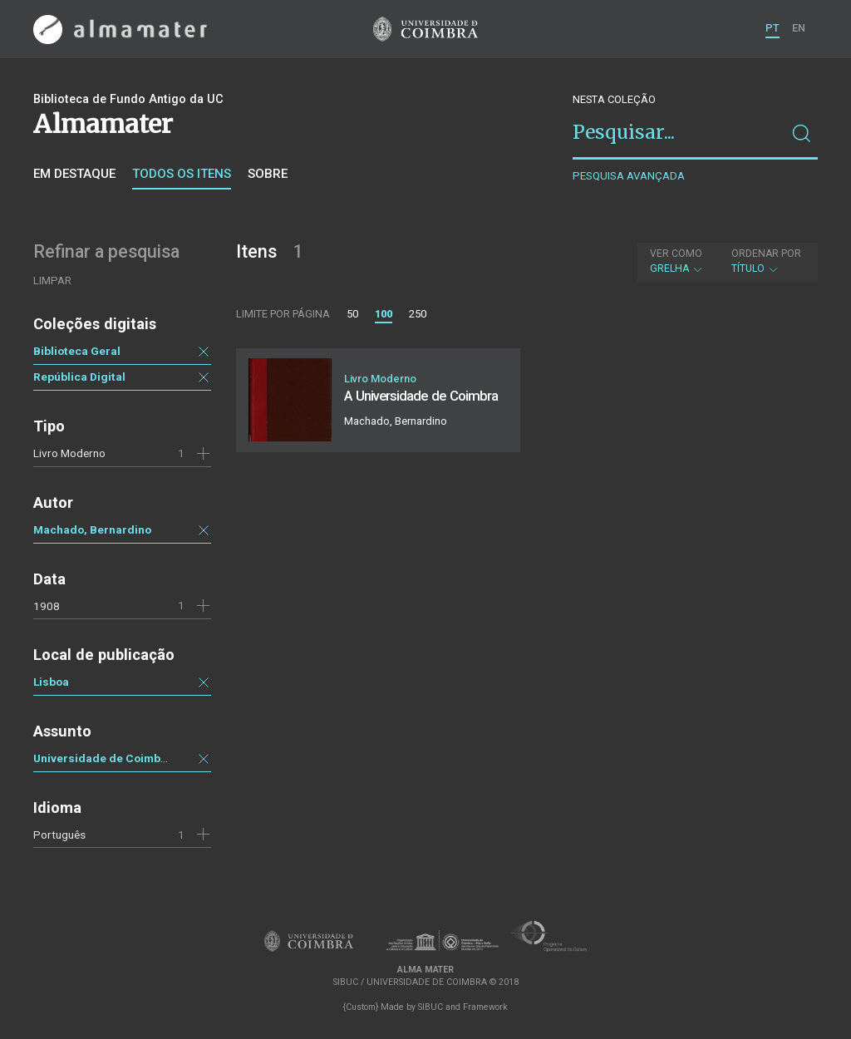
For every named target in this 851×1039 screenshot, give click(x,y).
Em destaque (74, 173)
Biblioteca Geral (77, 350)
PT (772, 28)
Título (766, 261)
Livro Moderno (69, 453)
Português (59, 834)
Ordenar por (766, 253)
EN (798, 28)
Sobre (268, 173)
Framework (485, 1007)
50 (352, 314)
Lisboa (51, 681)
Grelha (677, 261)
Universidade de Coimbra (102, 758)
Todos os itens (181, 173)
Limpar (52, 280)
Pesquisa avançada (629, 176)
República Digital (79, 376)
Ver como (676, 253)
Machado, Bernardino (92, 529)
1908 (46, 606)
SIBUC (430, 1007)
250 (417, 314)
